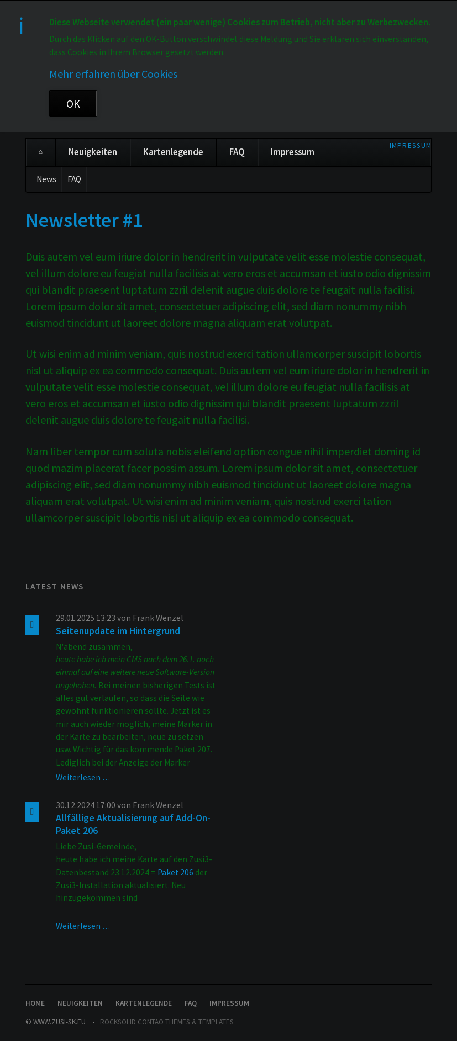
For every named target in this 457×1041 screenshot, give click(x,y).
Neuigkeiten (93, 152)
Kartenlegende (173, 152)
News (46, 179)
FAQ (237, 152)
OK (73, 103)
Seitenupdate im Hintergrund (118, 631)
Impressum (411, 145)
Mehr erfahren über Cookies (113, 74)
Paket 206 (175, 872)
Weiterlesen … (83, 777)
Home (40, 152)
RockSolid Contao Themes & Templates (167, 1022)
